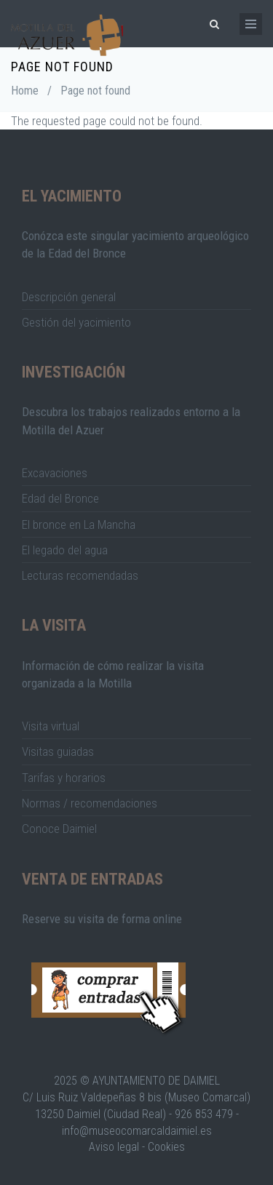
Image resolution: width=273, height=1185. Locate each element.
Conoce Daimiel (59, 828)
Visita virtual (50, 726)
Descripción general (69, 297)
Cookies (166, 1147)
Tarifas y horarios (64, 777)
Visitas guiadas (58, 751)
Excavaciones (54, 473)
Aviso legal (114, 1147)
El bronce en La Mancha (78, 524)
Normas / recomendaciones (89, 803)
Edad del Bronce (60, 498)
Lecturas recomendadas (80, 575)
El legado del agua (65, 550)
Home (25, 90)
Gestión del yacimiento (76, 322)
